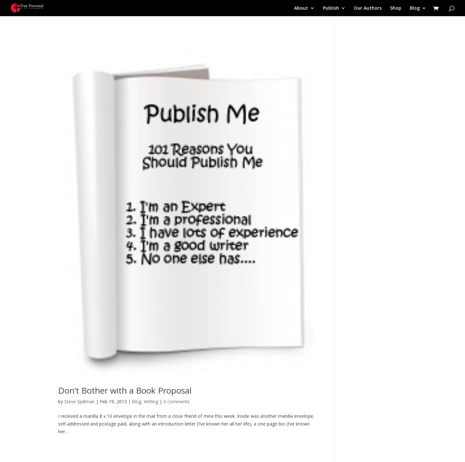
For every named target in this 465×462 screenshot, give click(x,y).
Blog (415, 8)
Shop (395, 8)
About (301, 8)
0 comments (176, 401)
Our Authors (368, 8)
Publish (331, 8)
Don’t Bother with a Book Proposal (124, 390)
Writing (151, 401)
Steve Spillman (79, 401)
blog (136, 401)
